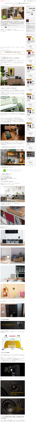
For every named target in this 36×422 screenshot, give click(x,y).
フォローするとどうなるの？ (30, 15)
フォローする (30, 14)
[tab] (13, 5)
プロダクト (20, 4)
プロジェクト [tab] (4, 5)
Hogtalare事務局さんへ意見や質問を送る (30, 31)
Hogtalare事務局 (16, 4)
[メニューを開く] (34, 1)
